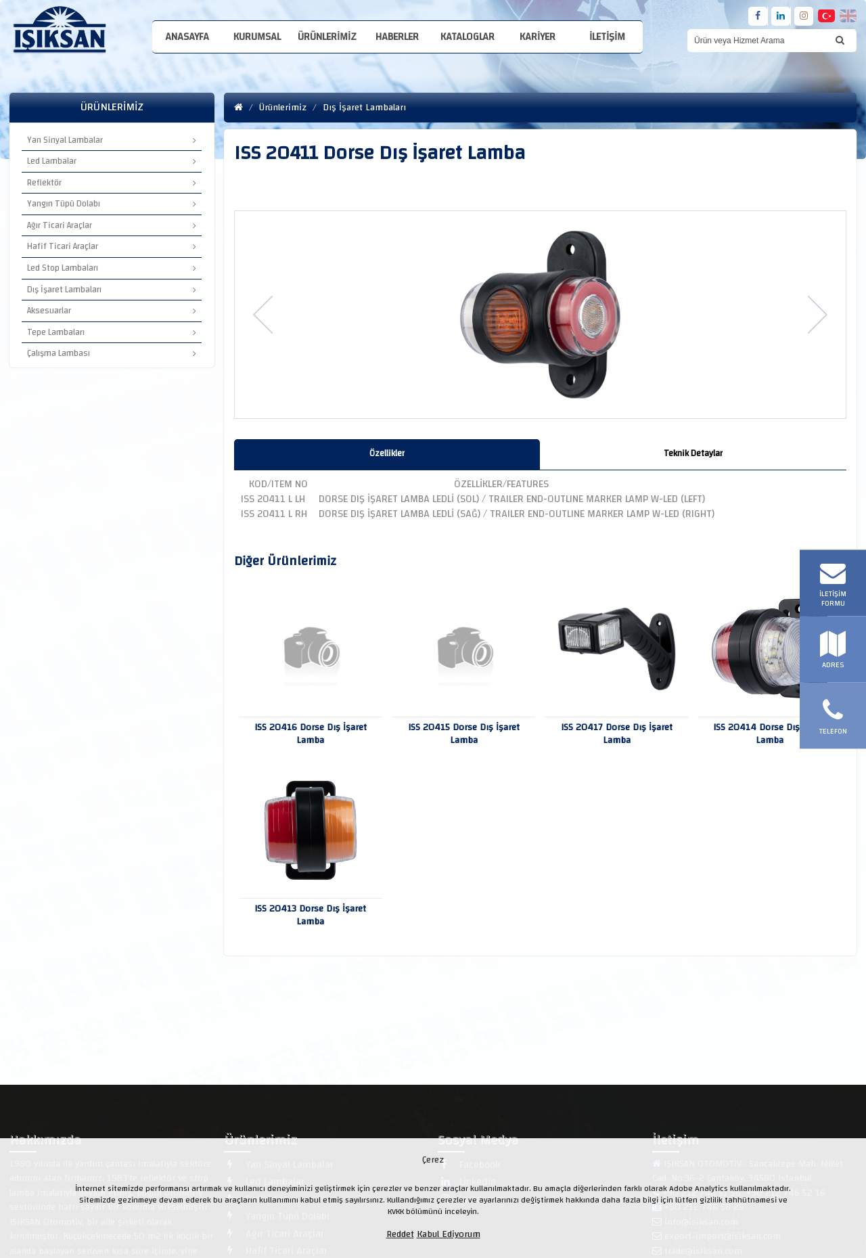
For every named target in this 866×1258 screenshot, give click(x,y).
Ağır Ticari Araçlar (111, 225)
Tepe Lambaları (111, 332)
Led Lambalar (111, 161)
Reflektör (111, 183)
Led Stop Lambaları (111, 268)
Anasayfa (187, 37)
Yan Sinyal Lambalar (111, 140)
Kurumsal (257, 37)
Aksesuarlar (111, 310)
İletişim (607, 37)
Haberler (397, 37)
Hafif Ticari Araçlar (111, 246)
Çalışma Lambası (111, 353)
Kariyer (537, 37)
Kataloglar (467, 37)
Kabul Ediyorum (448, 1234)
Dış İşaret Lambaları (111, 290)
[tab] (387, 454)
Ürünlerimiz (327, 37)
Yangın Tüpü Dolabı (111, 204)
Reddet (400, 1234)
